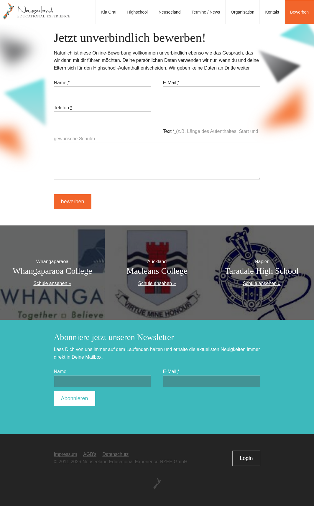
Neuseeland (170, 12)
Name (62, 82)
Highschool (137, 12)
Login (246, 458)
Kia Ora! (108, 12)
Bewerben (299, 12)
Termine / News (206, 12)
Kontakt (272, 12)
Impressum (65, 454)
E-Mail (171, 82)
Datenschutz (115, 454)
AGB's (89, 454)
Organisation (242, 12)
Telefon (63, 107)
